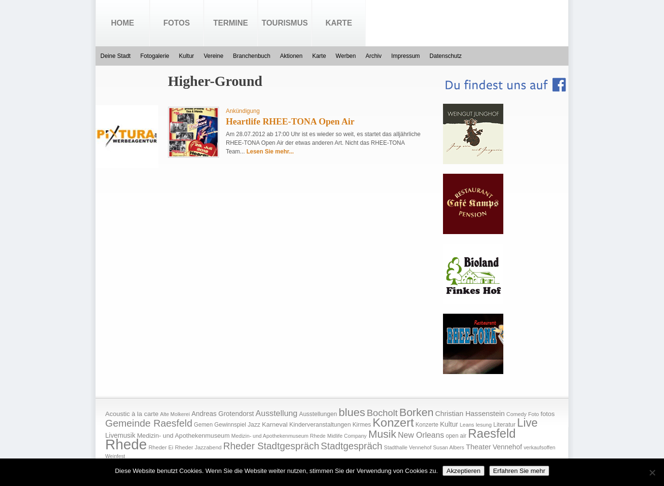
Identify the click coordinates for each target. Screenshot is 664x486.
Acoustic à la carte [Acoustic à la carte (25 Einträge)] (131, 413)
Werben (346, 56)
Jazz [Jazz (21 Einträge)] (254, 424)
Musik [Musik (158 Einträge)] (382, 434)
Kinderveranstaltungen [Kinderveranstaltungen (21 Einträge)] (320, 424)
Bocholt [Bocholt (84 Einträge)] (382, 413)
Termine (230, 23)
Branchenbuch (251, 56)
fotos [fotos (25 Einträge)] (547, 413)
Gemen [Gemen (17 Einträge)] (203, 424)
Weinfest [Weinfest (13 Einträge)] (115, 456)
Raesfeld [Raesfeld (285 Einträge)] (492, 433)
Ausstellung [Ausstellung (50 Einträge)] (277, 413)
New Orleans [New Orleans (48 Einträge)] (421, 435)
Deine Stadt (115, 56)
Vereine (213, 56)
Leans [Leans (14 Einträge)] (467, 425)
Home (122, 23)
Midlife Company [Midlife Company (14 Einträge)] (347, 436)
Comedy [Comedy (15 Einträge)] (516, 414)
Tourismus (285, 23)
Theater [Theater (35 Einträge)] (478, 447)
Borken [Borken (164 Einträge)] (416, 412)
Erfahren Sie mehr (519, 470)
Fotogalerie (154, 56)
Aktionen (291, 56)
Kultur (186, 56)
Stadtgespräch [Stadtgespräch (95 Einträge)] (351, 446)
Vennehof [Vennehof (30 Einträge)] (507, 447)
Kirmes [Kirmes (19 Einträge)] (361, 424)
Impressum (405, 56)
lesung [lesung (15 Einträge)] (484, 425)
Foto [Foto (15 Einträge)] (533, 414)
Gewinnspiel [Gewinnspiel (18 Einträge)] (230, 424)
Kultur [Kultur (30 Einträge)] (449, 424)
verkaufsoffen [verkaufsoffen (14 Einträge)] (539, 447)
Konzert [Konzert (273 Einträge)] (393, 422)
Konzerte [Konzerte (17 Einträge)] (426, 424)
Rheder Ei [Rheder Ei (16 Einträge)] (161, 447)
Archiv (373, 56)
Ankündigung (243, 111)
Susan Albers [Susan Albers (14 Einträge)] (448, 447)
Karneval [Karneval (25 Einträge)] (275, 424)
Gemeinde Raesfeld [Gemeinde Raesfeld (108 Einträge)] (149, 423)
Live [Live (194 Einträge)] (527, 423)
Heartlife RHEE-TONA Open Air (290, 121)
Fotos (177, 23)
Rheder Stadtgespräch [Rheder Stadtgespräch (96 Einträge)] (271, 446)
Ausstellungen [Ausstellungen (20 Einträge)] (318, 414)
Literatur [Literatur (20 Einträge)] (504, 424)
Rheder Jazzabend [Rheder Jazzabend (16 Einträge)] (198, 447)
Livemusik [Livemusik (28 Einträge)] (120, 435)
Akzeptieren (463, 470)
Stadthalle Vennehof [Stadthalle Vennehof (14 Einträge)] (407, 447)
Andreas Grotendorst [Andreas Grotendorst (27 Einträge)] (223, 413)
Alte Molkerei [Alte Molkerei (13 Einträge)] (175, 414)
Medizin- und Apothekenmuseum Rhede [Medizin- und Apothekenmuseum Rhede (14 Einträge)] (278, 436)
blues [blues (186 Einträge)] (352, 412)
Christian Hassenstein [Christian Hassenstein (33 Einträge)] (470, 413)
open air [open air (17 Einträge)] (456, 435)
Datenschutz (445, 56)
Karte (338, 23)
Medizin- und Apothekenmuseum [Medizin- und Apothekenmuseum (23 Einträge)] (183, 435)
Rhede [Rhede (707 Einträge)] (126, 444)
